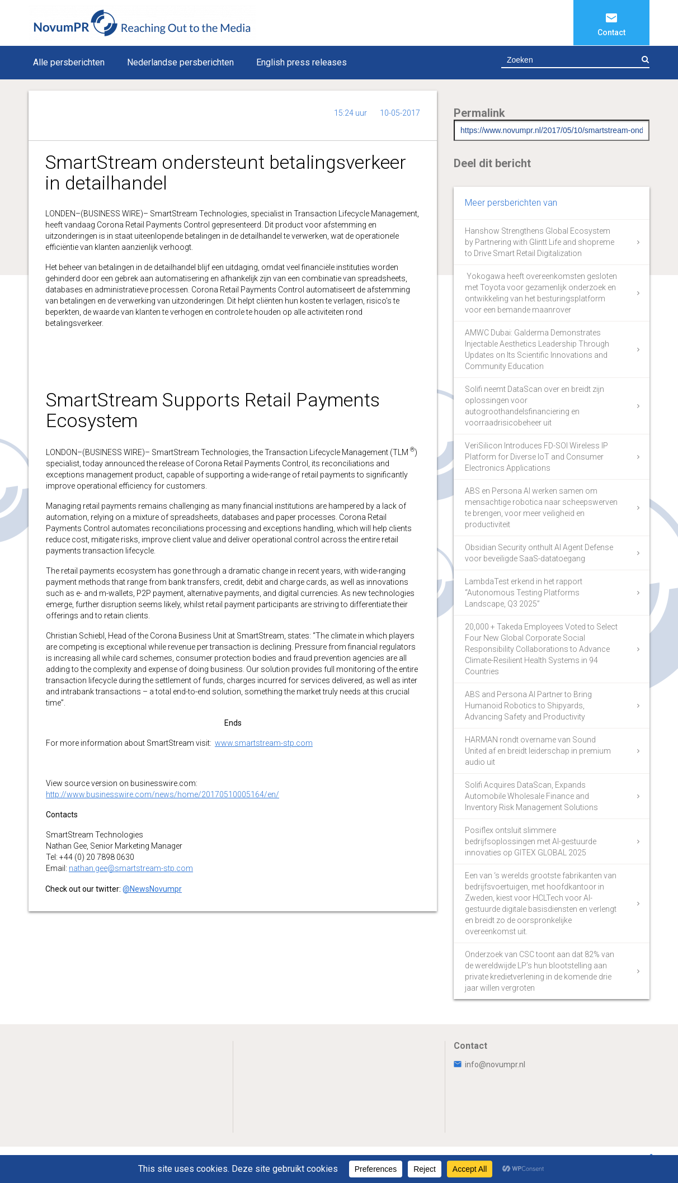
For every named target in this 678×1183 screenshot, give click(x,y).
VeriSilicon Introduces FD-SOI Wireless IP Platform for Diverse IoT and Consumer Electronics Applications (536, 456)
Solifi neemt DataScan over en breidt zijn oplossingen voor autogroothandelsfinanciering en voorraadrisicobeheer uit (534, 406)
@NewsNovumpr (152, 888)
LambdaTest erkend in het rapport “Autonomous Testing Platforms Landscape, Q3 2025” (523, 592)
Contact (611, 32)
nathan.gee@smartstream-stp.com (131, 868)
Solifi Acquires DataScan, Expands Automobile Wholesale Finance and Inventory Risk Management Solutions (531, 796)
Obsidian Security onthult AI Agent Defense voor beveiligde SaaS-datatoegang (539, 553)
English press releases (301, 62)
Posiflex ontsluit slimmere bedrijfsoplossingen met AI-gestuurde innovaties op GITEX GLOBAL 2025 (530, 841)
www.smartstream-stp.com (264, 743)
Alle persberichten (69, 62)
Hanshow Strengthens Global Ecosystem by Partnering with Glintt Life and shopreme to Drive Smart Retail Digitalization (539, 242)
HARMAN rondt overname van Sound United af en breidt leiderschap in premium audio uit (538, 750)
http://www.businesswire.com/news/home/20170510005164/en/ (162, 794)
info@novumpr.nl (489, 1064)
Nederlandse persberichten (180, 62)
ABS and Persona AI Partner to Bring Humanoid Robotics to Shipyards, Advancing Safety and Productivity (528, 705)
